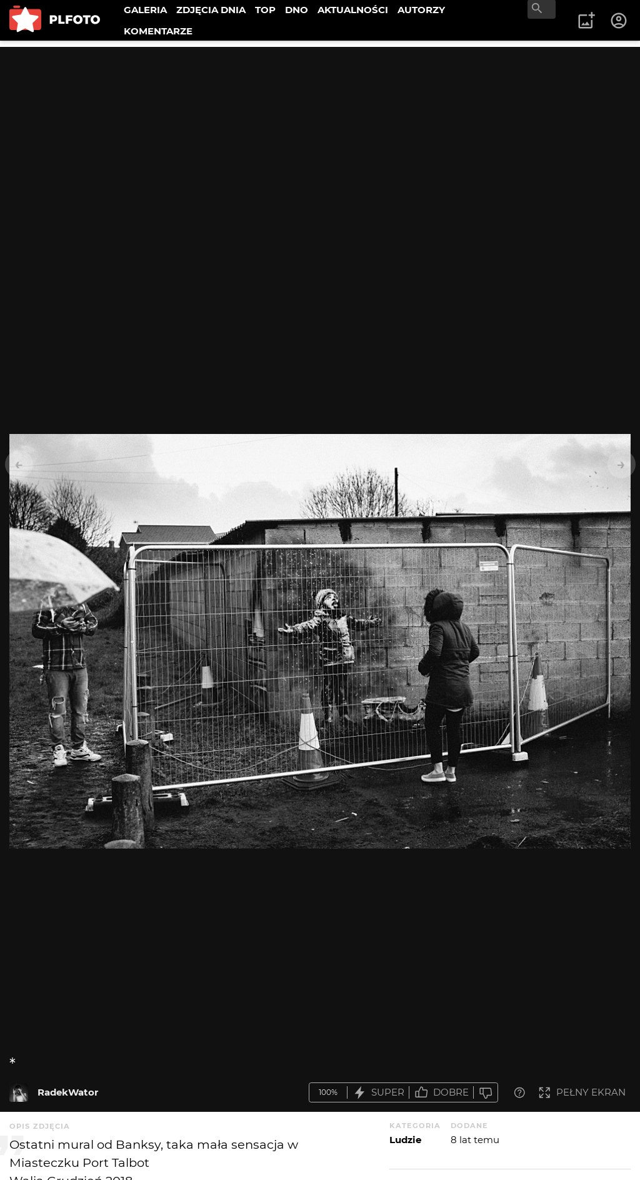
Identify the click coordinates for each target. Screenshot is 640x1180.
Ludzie (405, 1140)
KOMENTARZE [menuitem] (158, 31)
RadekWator (68, 1092)
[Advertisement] (320, 134)
